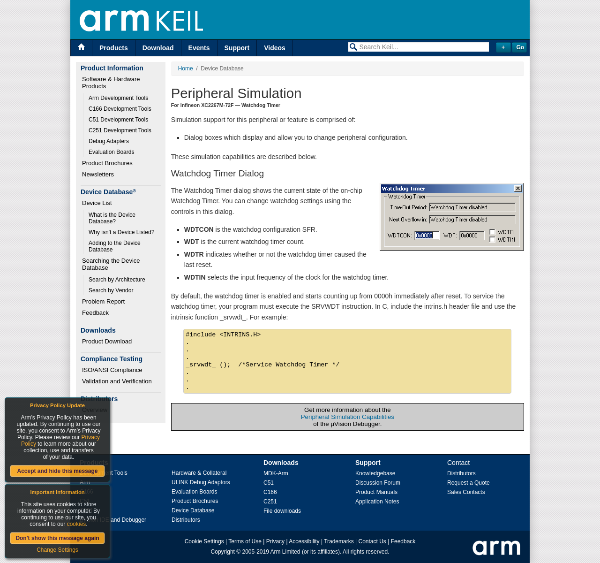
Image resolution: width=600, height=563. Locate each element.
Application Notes (377, 501)
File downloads (282, 511)
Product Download (107, 341)
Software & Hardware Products (112, 83)
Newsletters (98, 174)
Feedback (95, 312)
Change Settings (57, 550)
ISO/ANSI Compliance (112, 369)
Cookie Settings (204, 541)
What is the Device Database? (113, 218)
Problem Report (103, 301)
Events (199, 48)
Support (237, 48)
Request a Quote (468, 482)
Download (158, 48)
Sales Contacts (466, 492)
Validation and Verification (117, 381)
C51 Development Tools (118, 119)
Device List (97, 202)
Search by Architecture (117, 279)
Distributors (186, 520)
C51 (268, 482)
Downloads (281, 462)
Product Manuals (376, 492)
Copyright (223, 551)
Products (113, 48)
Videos (274, 48)
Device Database (193, 510)
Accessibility (304, 541)
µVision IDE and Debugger (113, 520)
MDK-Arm (275, 473)
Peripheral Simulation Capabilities (347, 416)
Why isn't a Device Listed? (121, 232)
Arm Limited (285, 551)
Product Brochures (107, 163)
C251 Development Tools (120, 130)
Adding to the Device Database (115, 246)
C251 (270, 501)
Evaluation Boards (111, 152)
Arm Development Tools (118, 98)
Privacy (275, 541)
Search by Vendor (111, 290)
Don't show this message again (57, 538)
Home (185, 68)
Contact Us (372, 541)
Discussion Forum (377, 482)
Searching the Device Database (112, 264)
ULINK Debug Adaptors (201, 482)
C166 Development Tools (120, 109)
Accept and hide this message (57, 471)
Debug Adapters (109, 141)
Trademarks (339, 541)
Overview (94, 409)
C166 (270, 492)
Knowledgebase (375, 473)
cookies (76, 524)
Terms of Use (245, 541)
